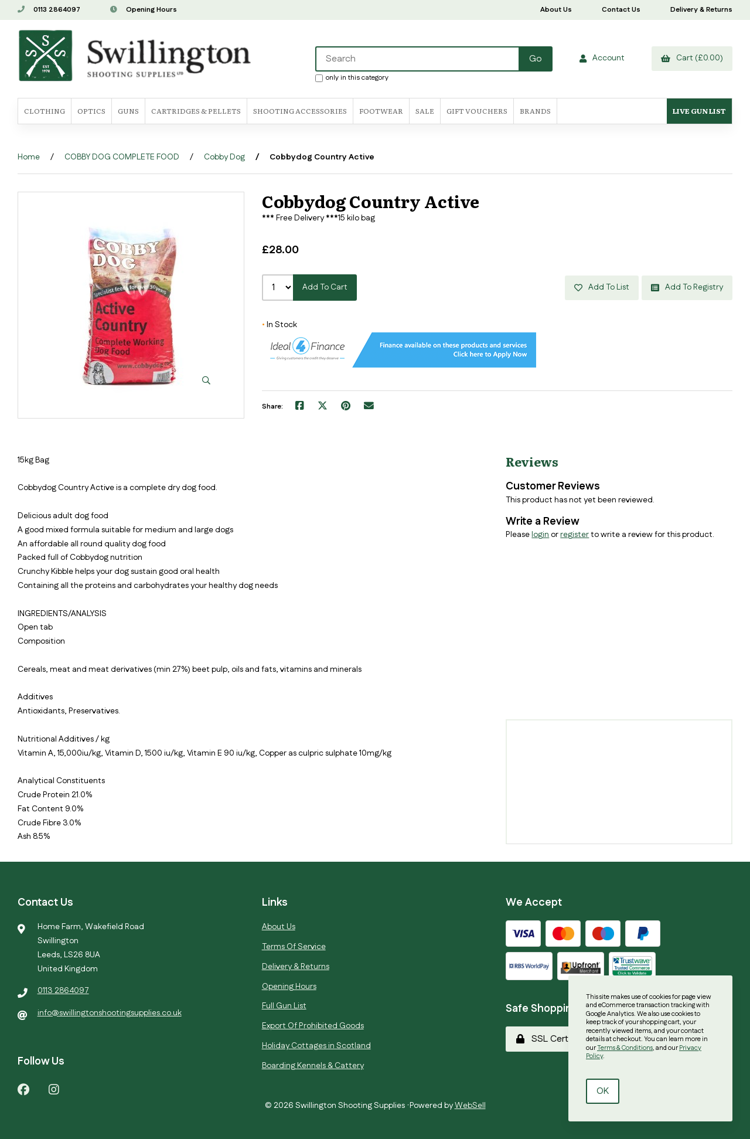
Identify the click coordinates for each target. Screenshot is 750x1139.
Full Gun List (284, 1006)
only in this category (351, 77)
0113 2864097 (49, 10)
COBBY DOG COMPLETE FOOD (121, 157)
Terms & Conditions (625, 1048)
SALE (424, 111)
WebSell (470, 1105)
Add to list (601, 287)
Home (29, 157)
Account (602, 58)
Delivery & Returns (701, 10)
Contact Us (621, 10)
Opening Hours (143, 10)
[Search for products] (417, 59)
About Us (556, 10)
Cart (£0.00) (692, 58)
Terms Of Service (294, 947)
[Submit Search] (536, 59)
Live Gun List (699, 111)
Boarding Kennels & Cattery (313, 1066)
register (574, 534)
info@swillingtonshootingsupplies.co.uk (110, 1013)
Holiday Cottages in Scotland (316, 1046)
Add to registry (687, 287)
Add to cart (324, 287)
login (540, 534)
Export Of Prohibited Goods (313, 1026)
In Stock (279, 325)
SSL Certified (550, 1039)
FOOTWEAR (381, 111)
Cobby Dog (224, 157)
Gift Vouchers (476, 111)
